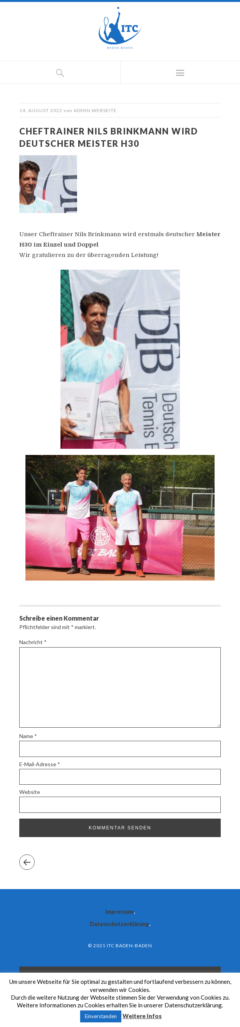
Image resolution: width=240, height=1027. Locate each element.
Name (28, 736)
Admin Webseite (95, 110)
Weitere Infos (142, 1015)
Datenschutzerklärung (119, 924)
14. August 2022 (40, 110)
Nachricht (33, 642)
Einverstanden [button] (101, 1016)
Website (29, 792)
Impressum (119, 911)
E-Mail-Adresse (39, 764)
